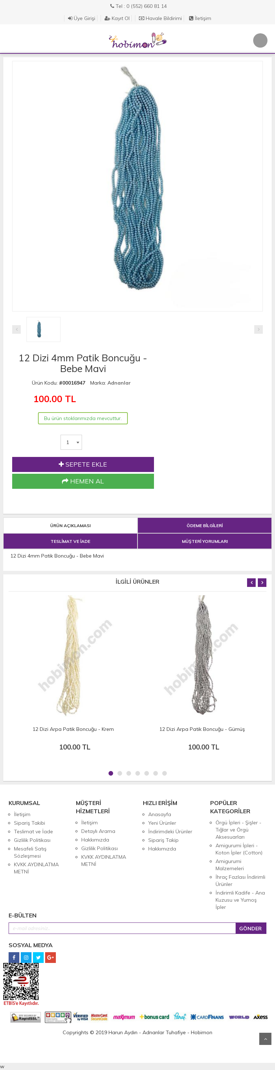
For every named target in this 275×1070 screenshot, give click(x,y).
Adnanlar (119, 383)
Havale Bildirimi (160, 18)
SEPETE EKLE (83, 464)
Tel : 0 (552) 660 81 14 (138, 6)
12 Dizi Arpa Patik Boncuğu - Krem (73, 729)
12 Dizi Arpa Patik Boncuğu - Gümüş (202, 729)
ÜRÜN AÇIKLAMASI (70, 525)
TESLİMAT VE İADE (70, 541)
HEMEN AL (83, 481)
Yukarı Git (265, 1039)
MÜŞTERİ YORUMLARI (205, 541)
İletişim (200, 18)
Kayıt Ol (117, 18)
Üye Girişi (81, 18)
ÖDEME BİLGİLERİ (205, 525)
